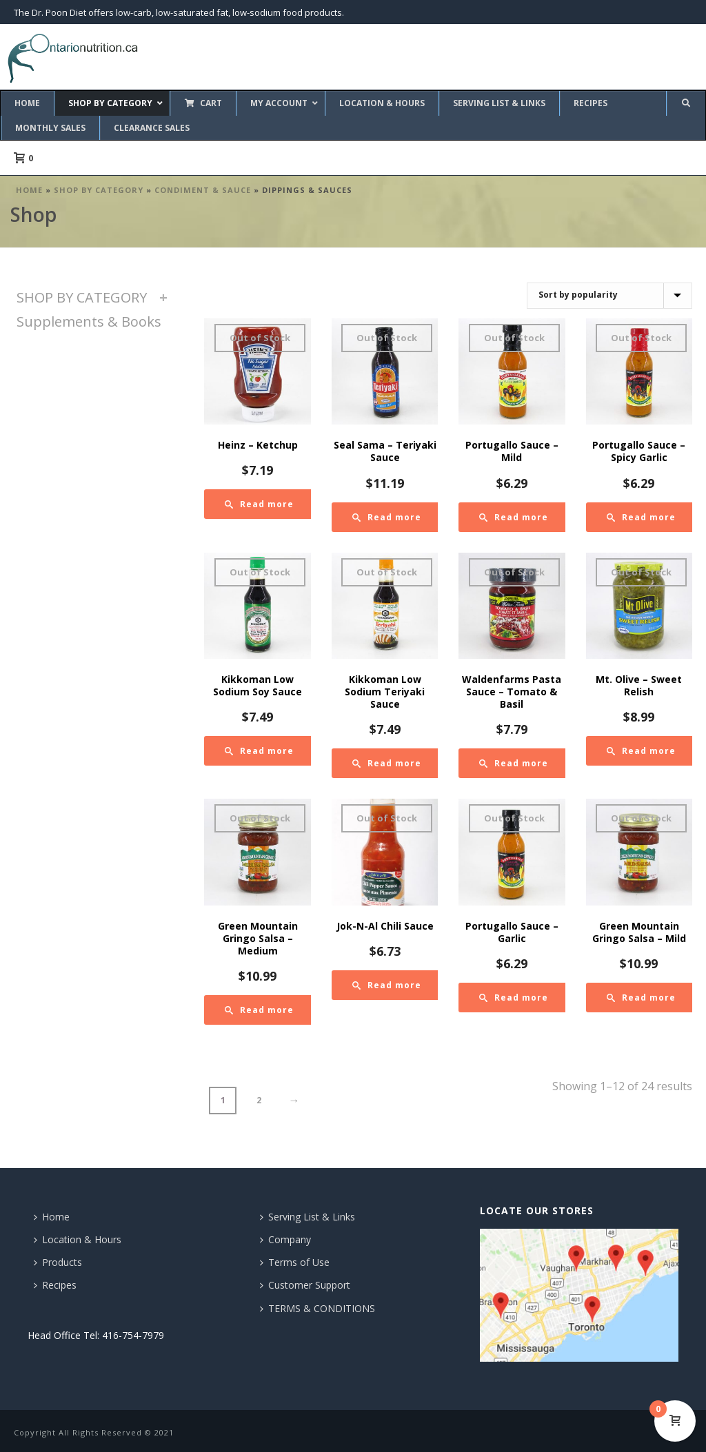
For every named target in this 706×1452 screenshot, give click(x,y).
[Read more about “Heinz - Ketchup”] (259, 504)
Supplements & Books (89, 321)
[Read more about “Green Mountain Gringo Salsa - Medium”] (259, 1010)
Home (29, 190)
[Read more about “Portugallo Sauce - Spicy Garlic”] (641, 517)
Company (285, 1239)
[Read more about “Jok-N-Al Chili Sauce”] (387, 985)
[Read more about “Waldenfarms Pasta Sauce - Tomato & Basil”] (513, 763)
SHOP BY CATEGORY (98, 190)
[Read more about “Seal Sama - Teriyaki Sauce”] (387, 517)
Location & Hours (77, 1239)
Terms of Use (295, 1262)
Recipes (55, 1284)
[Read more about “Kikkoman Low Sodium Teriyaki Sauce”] (387, 763)
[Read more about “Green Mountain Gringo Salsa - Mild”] (641, 997)
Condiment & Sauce (202, 190)
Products (58, 1262)
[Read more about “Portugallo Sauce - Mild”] (513, 517)
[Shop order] (609, 296)
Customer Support (305, 1284)
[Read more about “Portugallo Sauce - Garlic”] (513, 997)
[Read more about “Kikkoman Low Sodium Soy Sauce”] (259, 751)
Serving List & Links (307, 1216)
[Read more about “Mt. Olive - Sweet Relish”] (641, 751)
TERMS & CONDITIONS (317, 1308)
